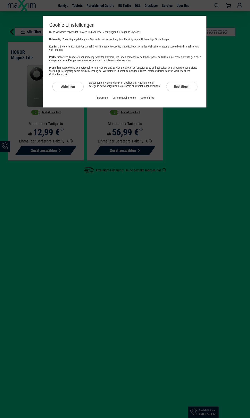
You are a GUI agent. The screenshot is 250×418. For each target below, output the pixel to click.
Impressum (102, 97)
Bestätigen (181, 86)
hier (114, 86)
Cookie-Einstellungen (72, 25)
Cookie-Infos (147, 97)
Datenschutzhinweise (124, 97)
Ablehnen (68, 86)
